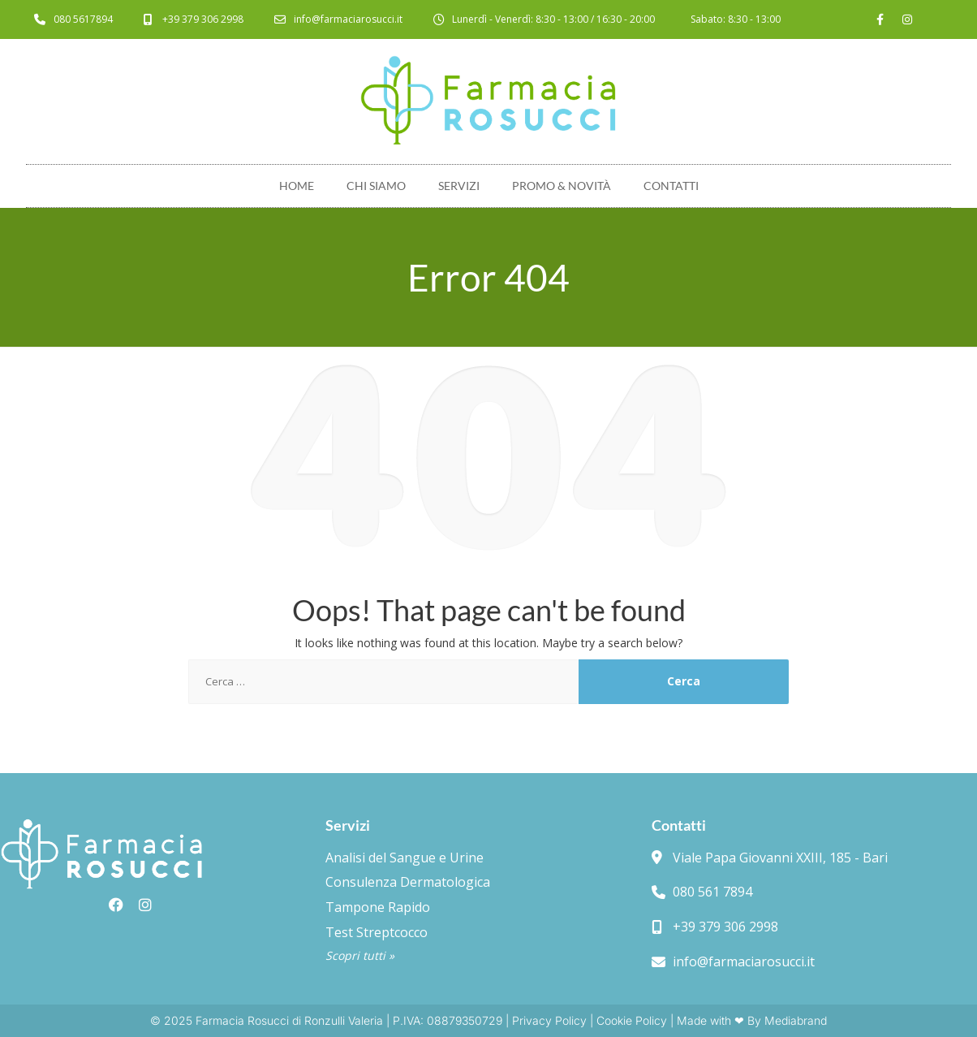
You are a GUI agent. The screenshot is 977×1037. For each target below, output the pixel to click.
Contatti (671, 185)
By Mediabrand (787, 1020)
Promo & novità (561, 185)
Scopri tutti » (359, 955)
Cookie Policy (631, 1020)
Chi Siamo (376, 185)
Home (296, 185)
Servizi (459, 185)
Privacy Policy (549, 1020)
